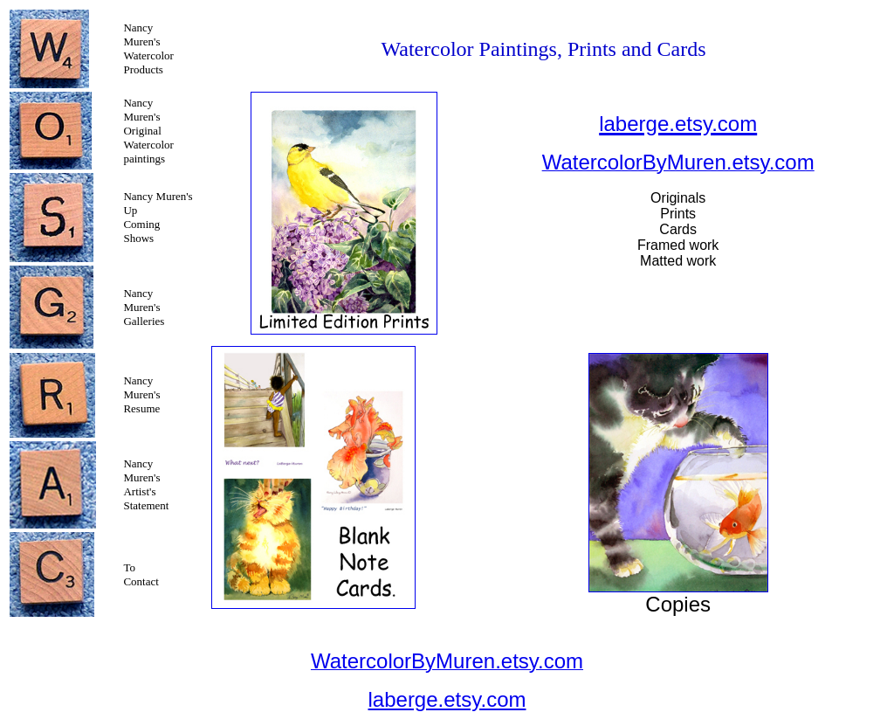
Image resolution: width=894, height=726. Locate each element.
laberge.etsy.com (447, 699)
